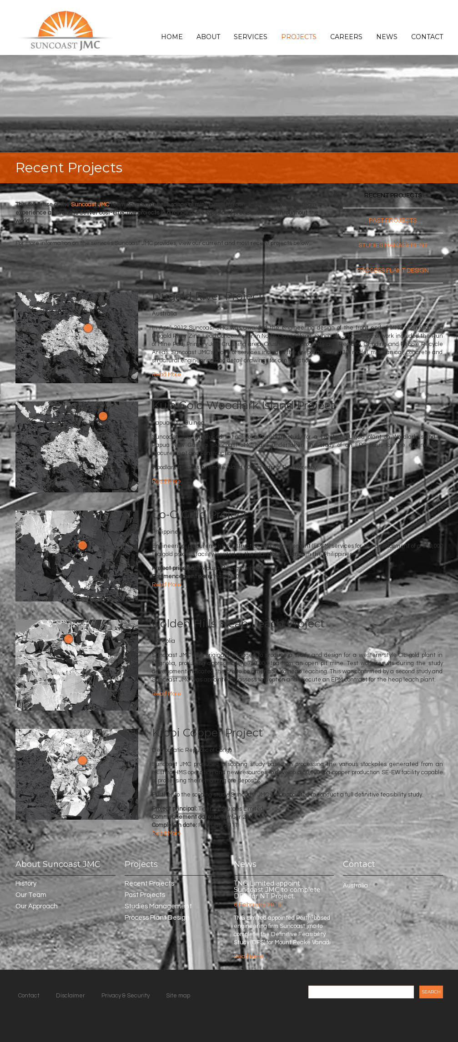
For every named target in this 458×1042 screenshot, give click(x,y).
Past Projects (393, 220)
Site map (178, 995)
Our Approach (36, 906)
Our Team (30, 895)
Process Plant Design (393, 270)
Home (172, 37)
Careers (346, 37)
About (208, 37)
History (25, 883)
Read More (166, 374)
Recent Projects (393, 195)
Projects (299, 37)
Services (250, 37)
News (387, 37)
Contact (427, 37)
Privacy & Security (125, 995)
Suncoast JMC (90, 204)
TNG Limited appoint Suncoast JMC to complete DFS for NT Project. (277, 889)
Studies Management (393, 245)
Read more (248, 956)
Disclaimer (70, 995)
